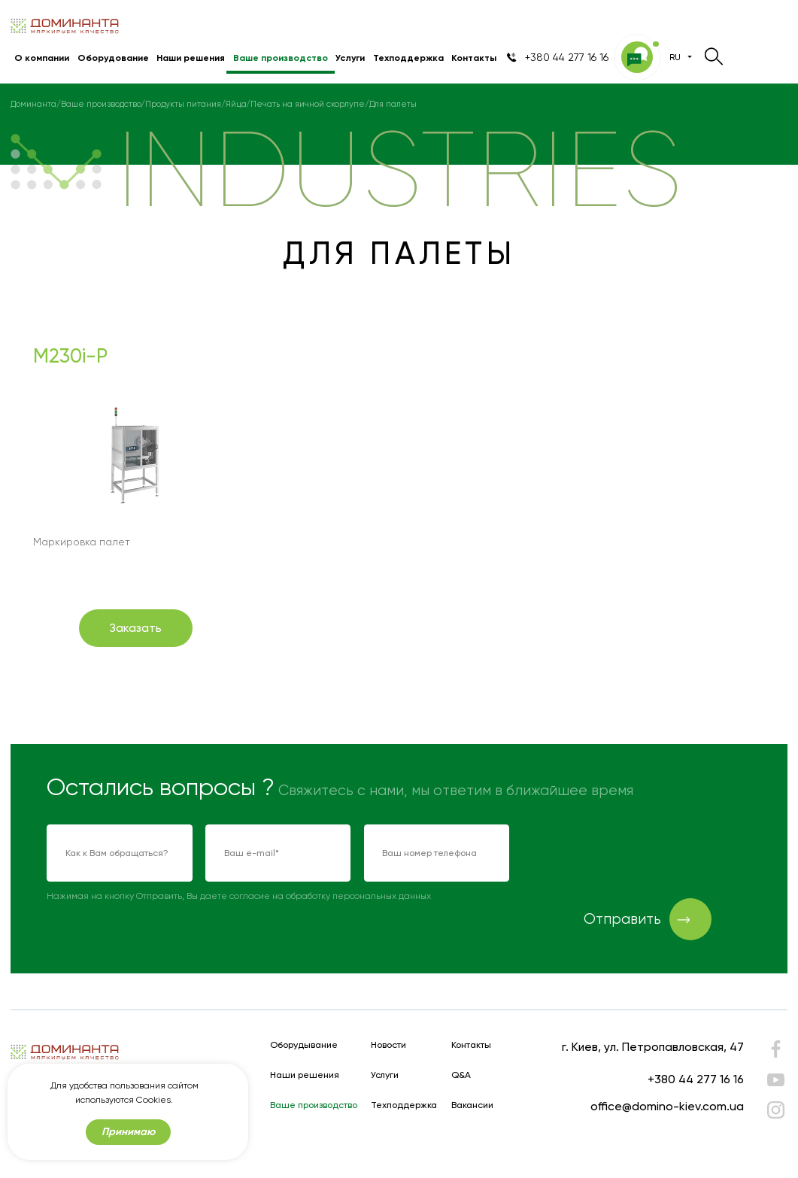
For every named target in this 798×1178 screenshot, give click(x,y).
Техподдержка (408, 57)
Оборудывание (304, 1045)
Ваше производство (280, 57)
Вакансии (472, 1105)
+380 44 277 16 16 (696, 1079)
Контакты (473, 57)
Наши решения (190, 57)
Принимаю (128, 1131)
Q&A (461, 1075)
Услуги (350, 57)
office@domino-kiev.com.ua (667, 1106)
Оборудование (113, 57)
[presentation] (637, 853)
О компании (41, 57)
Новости (388, 1045)
